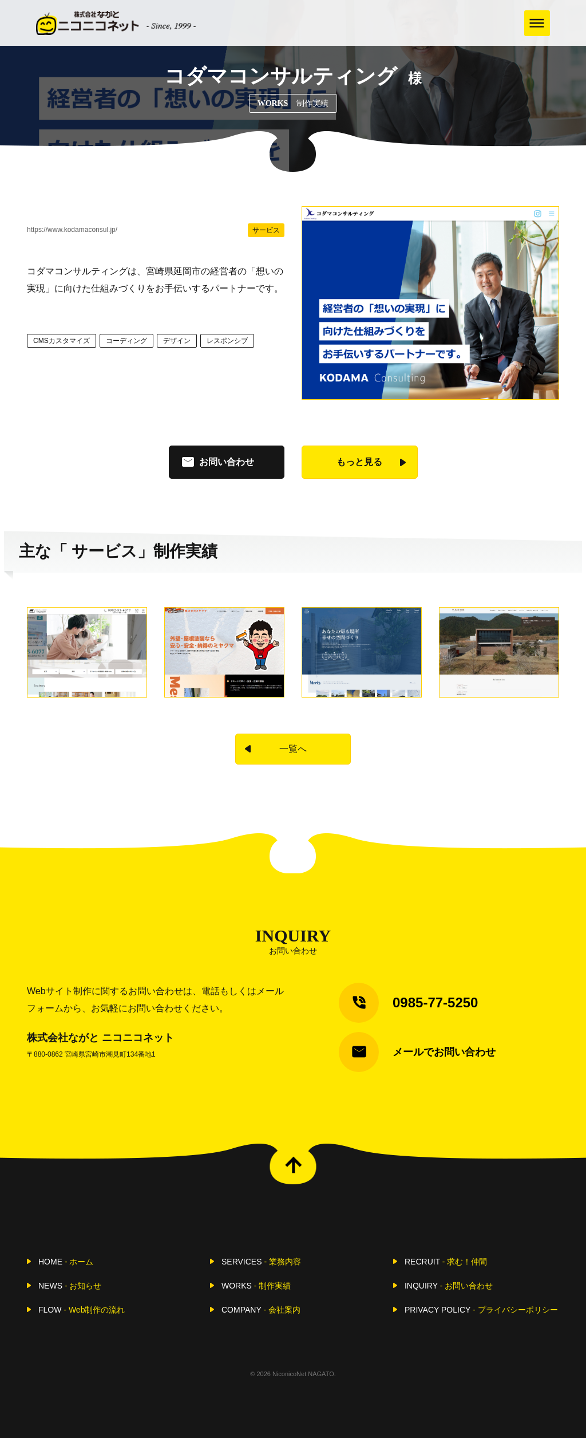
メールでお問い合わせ (444, 1052)
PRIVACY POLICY (481, 1309)
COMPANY (260, 1309)
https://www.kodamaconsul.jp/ (72, 230)
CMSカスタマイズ (61, 341)
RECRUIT (446, 1261)
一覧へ (293, 749)
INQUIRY (449, 1285)
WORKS (256, 1285)
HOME (65, 1261)
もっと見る (359, 462)
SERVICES (261, 1261)
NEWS (69, 1285)
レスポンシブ (227, 341)
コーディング (126, 341)
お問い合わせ (226, 462)
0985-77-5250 (435, 1002)
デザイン (177, 341)
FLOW (81, 1309)
